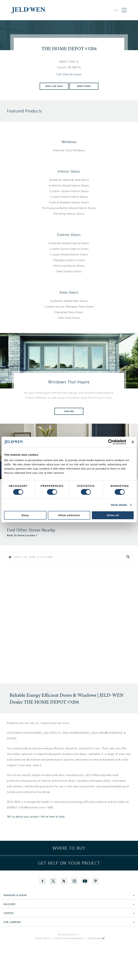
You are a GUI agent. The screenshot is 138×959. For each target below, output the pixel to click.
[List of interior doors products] (69, 197)
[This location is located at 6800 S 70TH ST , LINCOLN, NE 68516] (69, 64)
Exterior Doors (69, 235)
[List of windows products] (69, 150)
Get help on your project (69, 863)
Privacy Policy (43, 938)
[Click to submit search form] (128, 557)
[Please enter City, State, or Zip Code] (69, 557)
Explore (69, 411)
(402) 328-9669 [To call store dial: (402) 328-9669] (54, 86)
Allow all (113, 515)
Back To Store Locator (21, 535)
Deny (25, 515)
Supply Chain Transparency (69, 938)
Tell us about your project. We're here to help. (36, 816)
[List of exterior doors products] (69, 257)
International (96, 938)
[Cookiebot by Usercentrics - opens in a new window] (110, 442)
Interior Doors (69, 171)
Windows (69, 142)
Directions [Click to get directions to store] (84, 86)
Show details (119, 504)
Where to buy (69, 848)
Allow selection (69, 515)
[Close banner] (132, 442)
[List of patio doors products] (69, 309)
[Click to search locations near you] (9, 557)
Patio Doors (69, 292)
